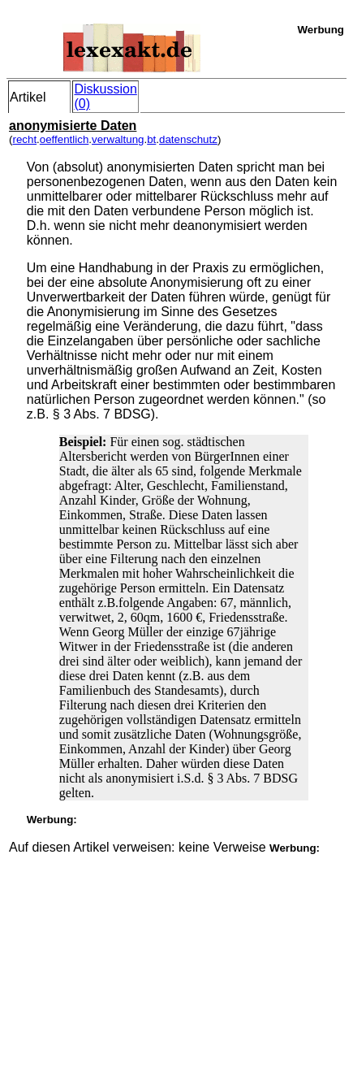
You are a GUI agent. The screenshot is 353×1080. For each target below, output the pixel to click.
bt (151, 139)
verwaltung (118, 139)
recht (24, 139)
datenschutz (188, 139)
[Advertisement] (130, 956)
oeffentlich (64, 139)
